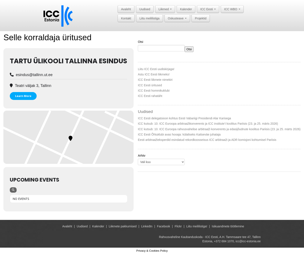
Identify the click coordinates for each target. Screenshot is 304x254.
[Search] (13, 190)
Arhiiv (141, 155)
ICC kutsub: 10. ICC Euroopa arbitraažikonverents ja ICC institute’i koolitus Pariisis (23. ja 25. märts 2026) (208, 123)
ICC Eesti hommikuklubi (154, 90)
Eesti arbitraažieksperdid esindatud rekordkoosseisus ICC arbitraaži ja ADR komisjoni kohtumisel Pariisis (207, 139)
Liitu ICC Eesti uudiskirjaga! (156, 69)
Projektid (200, 18)
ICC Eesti (208, 9)
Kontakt (126, 18)
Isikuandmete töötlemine (228, 226)
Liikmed (165, 9)
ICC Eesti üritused (150, 85)
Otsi (140, 41)
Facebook (163, 226)
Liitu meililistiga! (196, 226)
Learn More (23, 96)
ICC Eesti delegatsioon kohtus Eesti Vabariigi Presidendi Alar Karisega (184, 118)
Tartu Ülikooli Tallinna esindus (68, 61)
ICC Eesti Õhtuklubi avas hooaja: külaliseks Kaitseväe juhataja (179, 134)
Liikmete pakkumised (123, 226)
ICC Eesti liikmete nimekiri (155, 79)
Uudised (144, 9)
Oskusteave (177, 18)
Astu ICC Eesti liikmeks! (154, 74)
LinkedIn (146, 226)
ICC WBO (232, 9)
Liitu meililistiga (150, 18)
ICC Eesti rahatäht (150, 96)
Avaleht (126, 9)
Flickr (178, 226)
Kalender (186, 9)
